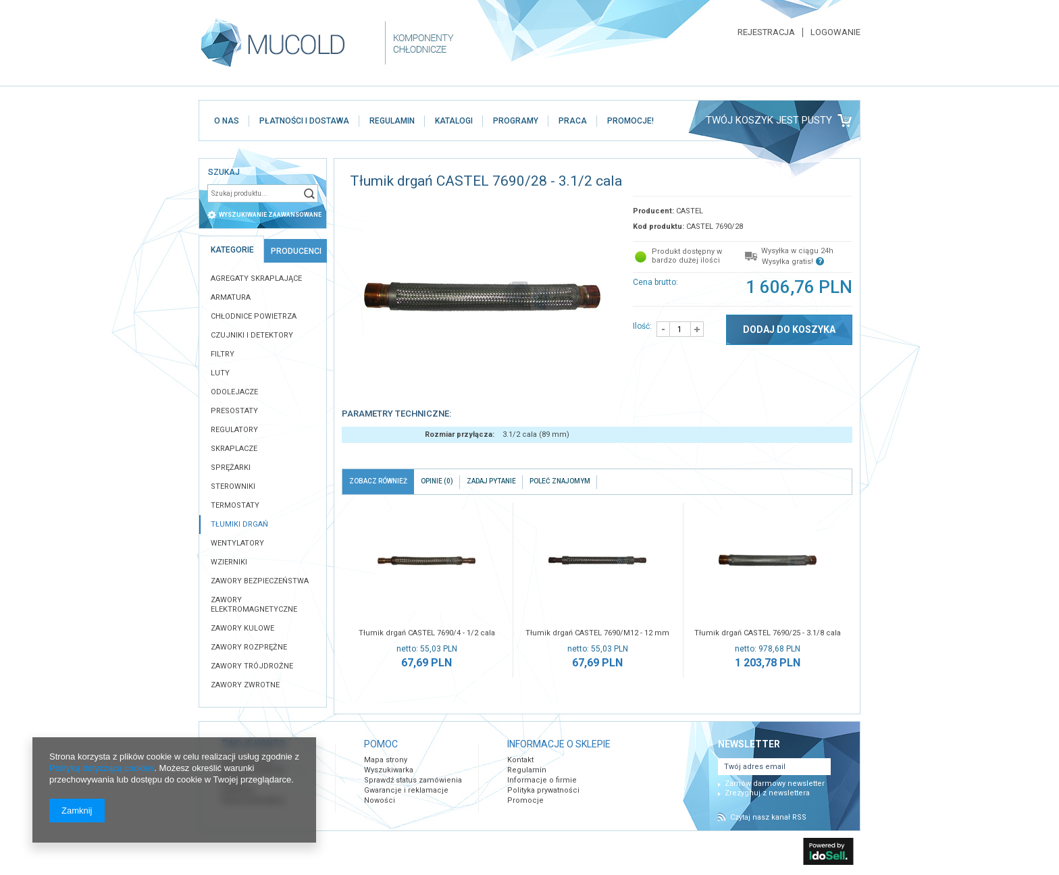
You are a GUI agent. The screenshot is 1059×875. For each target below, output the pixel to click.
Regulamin (526, 770)
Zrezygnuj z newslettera (767, 793)
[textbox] (254, 193)
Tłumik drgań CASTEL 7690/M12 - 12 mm (597, 633)
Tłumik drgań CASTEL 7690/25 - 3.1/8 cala (767, 633)
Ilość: (642, 326)
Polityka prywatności (543, 790)
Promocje (525, 800)
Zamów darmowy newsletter (775, 783)
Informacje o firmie (542, 780)
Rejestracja (766, 32)
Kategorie (232, 250)
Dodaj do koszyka (789, 329)
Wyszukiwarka (388, 770)
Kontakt (520, 759)
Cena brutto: (655, 282)
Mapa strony (385, 759)
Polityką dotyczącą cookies (101, 768)
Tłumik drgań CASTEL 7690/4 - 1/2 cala (427, 633)
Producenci (296, 251)
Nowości (379, 800)
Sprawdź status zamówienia (413, 780)
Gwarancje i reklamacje (406, 790)
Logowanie (835, 32)
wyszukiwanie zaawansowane (270, 214)
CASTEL (689, 211)
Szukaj (309, 193)
